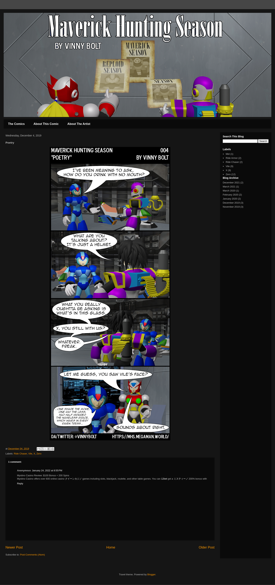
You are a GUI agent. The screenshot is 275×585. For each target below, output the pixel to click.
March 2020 (229, 190)
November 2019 (231, 206)
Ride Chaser (20, 453)
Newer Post (14, 547)
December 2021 (231, 182)
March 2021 (229, 186)
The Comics (16, 123)
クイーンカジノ (73, 478)
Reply (20, 483)
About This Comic (46, 123)
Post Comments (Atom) (32, 554)
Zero (38, 453)
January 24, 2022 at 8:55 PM (47, 470)
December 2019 (231, 202)
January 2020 (230, 198)
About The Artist (78, 123)
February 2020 (230, 194)
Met (228, 154)
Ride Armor (232, 158)
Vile (30, 453)
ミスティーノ (181, 478)
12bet (164, 478)
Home (110, 547)
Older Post (206, 547)
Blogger (151, 574)
